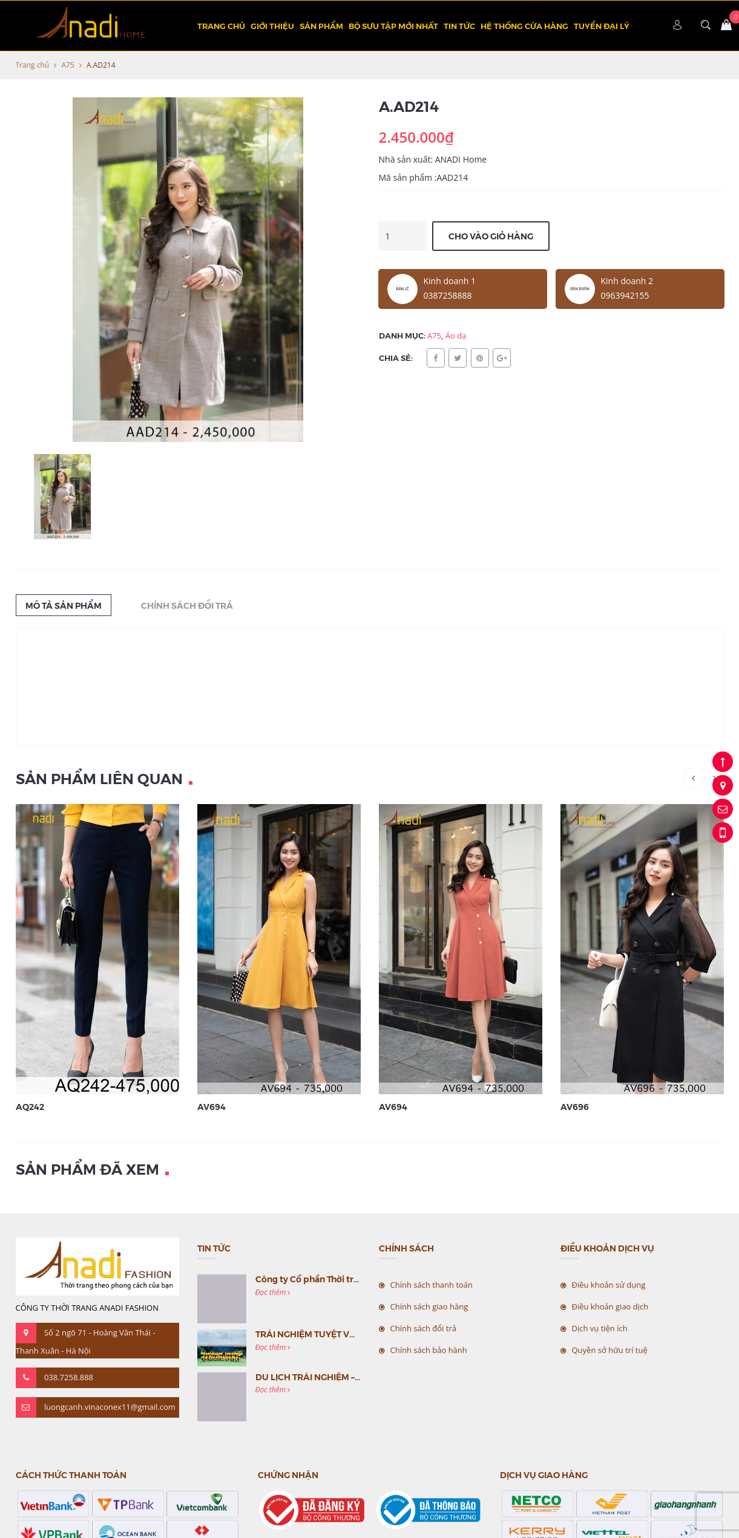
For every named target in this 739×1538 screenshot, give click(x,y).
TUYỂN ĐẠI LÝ (601, 25)
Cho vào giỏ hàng (490, 236)
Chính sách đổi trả (423, 1328)
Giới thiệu (272, 25)
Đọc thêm (273, 1292)
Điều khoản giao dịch (610, 1306)
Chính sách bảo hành (428, 1350)
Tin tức (459, 25)
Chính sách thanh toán (431, 1284)
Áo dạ (456, 335)
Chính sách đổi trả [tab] (187, 605)
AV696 (574, 1106)
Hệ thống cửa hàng (524, 25)
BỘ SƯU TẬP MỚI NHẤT (393, 25)
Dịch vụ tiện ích (600, 1328)
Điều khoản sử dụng (609, 1284)
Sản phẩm (321, 25)
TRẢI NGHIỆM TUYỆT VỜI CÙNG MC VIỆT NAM (350, 1334)
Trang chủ (221, 25)
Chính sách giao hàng (429, 1306)
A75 (67, 65)
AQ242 (30, 1106)
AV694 (211, 1106)
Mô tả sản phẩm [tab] (63, 605)
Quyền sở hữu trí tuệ (610, 1350)
